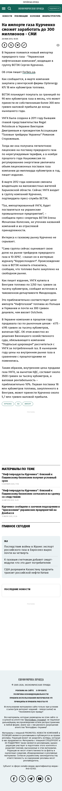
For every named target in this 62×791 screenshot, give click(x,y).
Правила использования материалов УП (31, 698)
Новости (7, 16)
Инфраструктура (51, 16)
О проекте (41, 690)
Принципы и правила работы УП (31, 701)
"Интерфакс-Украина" (35, 720)
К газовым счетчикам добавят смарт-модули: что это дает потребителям (28, 561)
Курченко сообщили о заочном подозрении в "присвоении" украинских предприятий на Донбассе (31, 510)
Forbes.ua (28, 72)
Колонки (35, 16)
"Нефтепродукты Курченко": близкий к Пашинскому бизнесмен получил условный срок (29, 477)
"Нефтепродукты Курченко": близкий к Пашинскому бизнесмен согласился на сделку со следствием (31, 493)
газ (18, 404)
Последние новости (17, 589)
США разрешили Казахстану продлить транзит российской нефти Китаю (28, 571)
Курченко (8, 404)
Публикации (21, 16)
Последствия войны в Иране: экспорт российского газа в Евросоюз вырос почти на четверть (29, 550)
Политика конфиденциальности (31, 694)
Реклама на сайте (24, 690)
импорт (28, 404)
